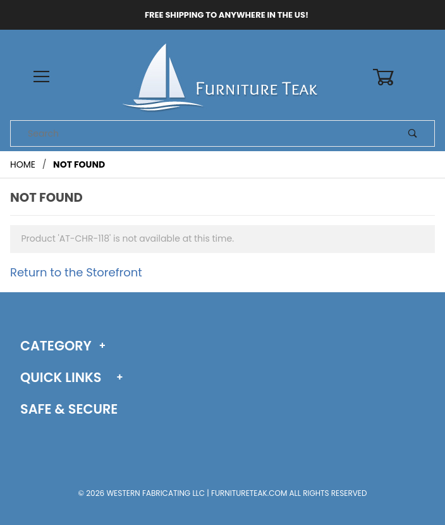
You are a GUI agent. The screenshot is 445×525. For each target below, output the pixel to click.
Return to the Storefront (76, 272)
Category (56, 346)
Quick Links (60, 377)
